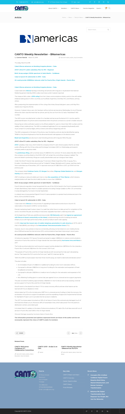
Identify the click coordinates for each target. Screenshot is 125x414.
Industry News (65, 57)
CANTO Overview (68, 378)
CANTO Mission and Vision (71, 375)
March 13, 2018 (33, 57)
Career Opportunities (70, 381)
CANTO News (75, 8)
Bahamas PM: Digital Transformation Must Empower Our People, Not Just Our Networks (99, 395)
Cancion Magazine (88, 8)
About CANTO (52, 8)
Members (64, 8)
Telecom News (78, 17)
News (70, 17)
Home (64, 17)
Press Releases (67, 387)
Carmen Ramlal (22, 57)
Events (99, 8)
